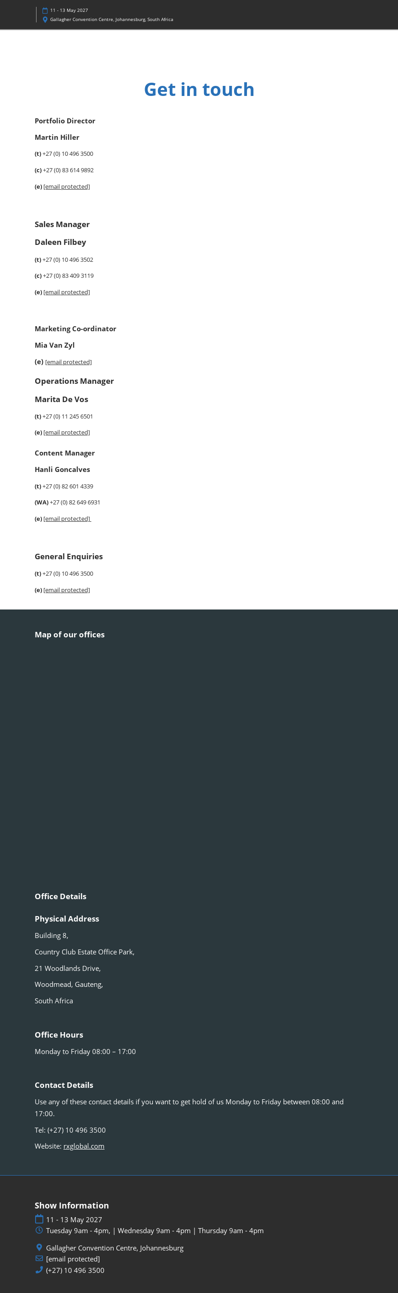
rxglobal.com (84, 1145)
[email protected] (68, 362)
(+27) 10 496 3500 (75, 1270)
